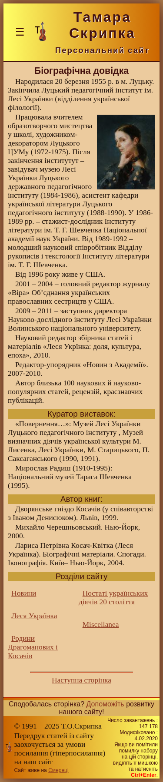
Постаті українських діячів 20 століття (113, 597)
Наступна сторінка (81, 680)
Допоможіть (105, 704)
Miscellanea (101, 624)
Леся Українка (34, 616)
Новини (23, 593)
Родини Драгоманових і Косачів (33, 647)
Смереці (58, 770)
